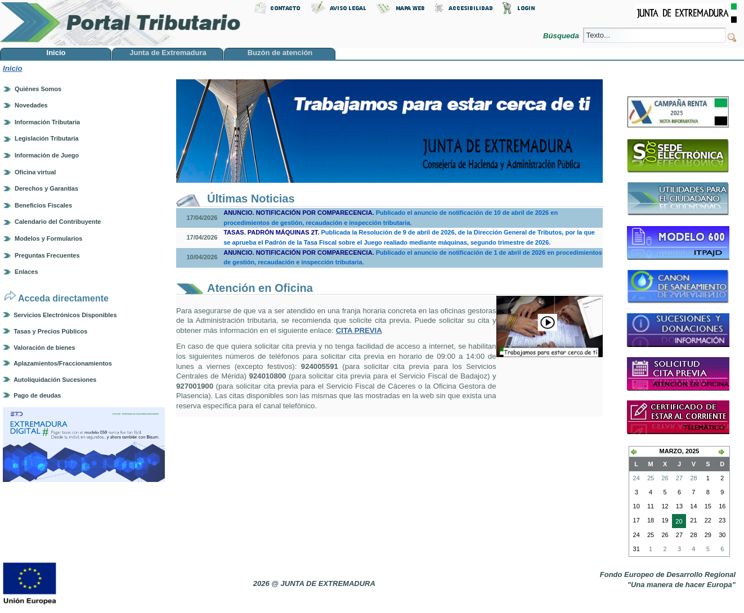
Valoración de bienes (44, 347)
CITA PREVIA (359, 330)
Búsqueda (562, 35)
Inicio (12, 68)
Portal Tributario (120, 23)
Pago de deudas (37, 395)
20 (677, 522)
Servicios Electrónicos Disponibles (65, 315)
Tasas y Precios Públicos (50, 331)
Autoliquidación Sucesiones (55, 379)
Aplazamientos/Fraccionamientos (63, 363)
